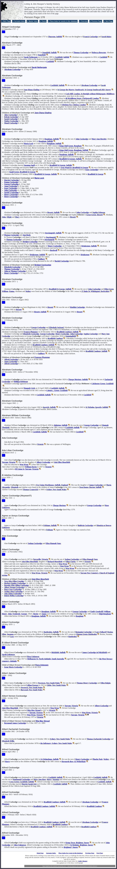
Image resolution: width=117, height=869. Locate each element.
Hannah (29, 388)
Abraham (12, 69)
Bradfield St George (95, 174)
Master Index (33, 21)
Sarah (106, 37)
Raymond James (15, 723)
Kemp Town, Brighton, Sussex (77, 843)
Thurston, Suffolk (55, 37)
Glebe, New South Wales (56, 685)
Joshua (35, 543)
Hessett (73, 217)
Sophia (98, 212)
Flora (33, 657)
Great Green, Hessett (94, 215)
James (96, 485)
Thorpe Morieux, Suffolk (78, 379)
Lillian (33, 685)
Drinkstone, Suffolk (89, 246)
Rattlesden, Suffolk (51, 632)
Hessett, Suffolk (53, 212)
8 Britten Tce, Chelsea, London (74, 105)
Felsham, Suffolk (50, 525)
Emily (97, 611)
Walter (11, 121)
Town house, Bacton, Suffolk (90, 487)
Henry (11, 194)
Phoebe (98, 759)
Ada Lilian (12, 594)
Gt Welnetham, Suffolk (50, 759)
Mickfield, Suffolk (58, 652)
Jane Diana (31, 90)
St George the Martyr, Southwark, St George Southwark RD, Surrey (84, 90)
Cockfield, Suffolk (62, 57)
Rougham (79, 616)
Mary (17, 217)
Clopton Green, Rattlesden (86, 634)
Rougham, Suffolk (52, 139)
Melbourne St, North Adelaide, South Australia (45, 659)
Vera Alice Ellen (14, 581)
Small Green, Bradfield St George (22, 172)
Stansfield (42, 55)
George (11, 184)
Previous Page (96, 21)
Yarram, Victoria (8, 462)
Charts (43, 21)
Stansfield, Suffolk (49, 52)
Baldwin (85, 525)
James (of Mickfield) (94, 652)
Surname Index (19, 21)
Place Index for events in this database (63, 21)
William (5, 291)
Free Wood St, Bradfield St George (74, 167)
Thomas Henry (87, 683)
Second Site (60, 866)
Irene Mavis (13, 667)
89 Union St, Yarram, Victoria (27, 469)
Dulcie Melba (13, 596)
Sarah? (11, 192)
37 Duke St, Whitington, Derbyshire (95, 291)
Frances (31, 332)
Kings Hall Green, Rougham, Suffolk (73, 150)
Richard (55, 562)
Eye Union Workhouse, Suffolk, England (52, 485)
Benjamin (83, 632)
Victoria (40, 444)
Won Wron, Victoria (39, 573)
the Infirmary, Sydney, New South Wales (56, 743)
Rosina (110, 632)
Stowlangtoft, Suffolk (53, 233)
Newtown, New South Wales (49, 683)
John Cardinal (80, 866)
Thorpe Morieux (59, 505)
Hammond (21, 779)
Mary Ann (99, 139)
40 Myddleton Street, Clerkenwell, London (82, 98)
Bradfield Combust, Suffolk (67, 332)
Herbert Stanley (15, 583)
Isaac (91, 170)
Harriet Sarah (29, 784)
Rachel (62, 261)
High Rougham (105, 614)
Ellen (109, 289)
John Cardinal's (53, 866)
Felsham (49, 530)
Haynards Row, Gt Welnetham (74, 761)
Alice (10, 115)
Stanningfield (70, 336)
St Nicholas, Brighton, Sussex (81, 845)
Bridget (30, 242)
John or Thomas (15, 271)
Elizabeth (12, 267)
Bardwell (53, 250)
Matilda (77, 307)
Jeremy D (95, 866)
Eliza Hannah (53, 543)
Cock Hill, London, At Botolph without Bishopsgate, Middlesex (89, 94)
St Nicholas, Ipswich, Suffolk (97, 407)
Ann (27, 235)
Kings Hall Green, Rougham (70, 146)
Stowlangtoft (51, 237)
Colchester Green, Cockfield (102, 384)
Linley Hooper (82, 861)
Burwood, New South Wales (31, 690)
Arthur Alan (13, 591)
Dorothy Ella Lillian (16, 585)
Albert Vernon (14, 587)
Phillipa (21, 381)
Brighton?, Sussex (71, 847)
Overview (84, 21)
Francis (90, 37)
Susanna (29, 165)
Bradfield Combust (55, 338)
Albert (43, 462)
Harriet (11, 180)
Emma (11, 182)
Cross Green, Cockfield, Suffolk (21, 782)
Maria (28, 143)
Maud (11, 123)
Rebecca (99, 52)
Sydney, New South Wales (56, 490)
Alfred (11, 359)
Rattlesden (72, 637)
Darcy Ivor (12, 589)
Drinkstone (85, 255)
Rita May (34, 710)
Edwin (11, 117)
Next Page (109, 21)
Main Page (6, 21)
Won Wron (24, 464)
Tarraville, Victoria (40, 559)
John (82, 139)
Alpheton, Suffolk (60, 425)
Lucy (101, 632)
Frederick (16, 614)
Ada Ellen (62, 462)
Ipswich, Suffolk (49, 407)
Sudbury (41, 259)
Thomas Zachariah (98, 739)
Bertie (35, 614)
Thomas (80, 52)
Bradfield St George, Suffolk (70, 159)
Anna (10, 186)
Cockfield (103, 57)
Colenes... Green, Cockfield (56, 390)
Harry (7, 761)
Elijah (9, 217)
